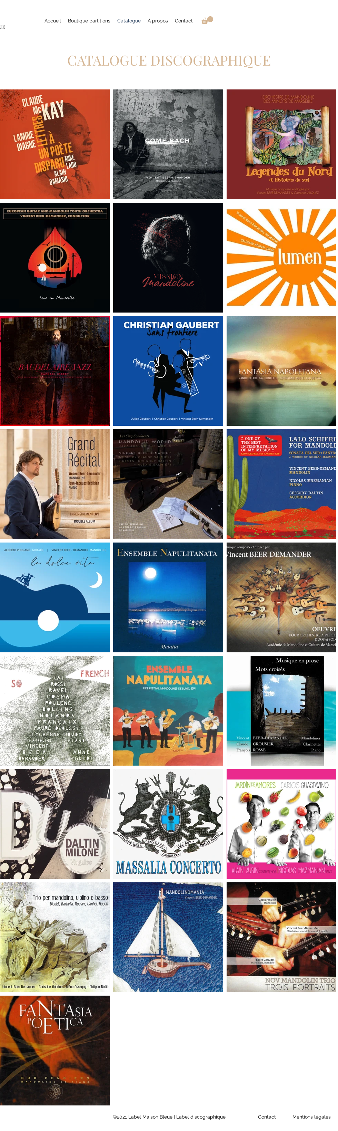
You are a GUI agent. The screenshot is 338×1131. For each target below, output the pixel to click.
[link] (207, 20)
